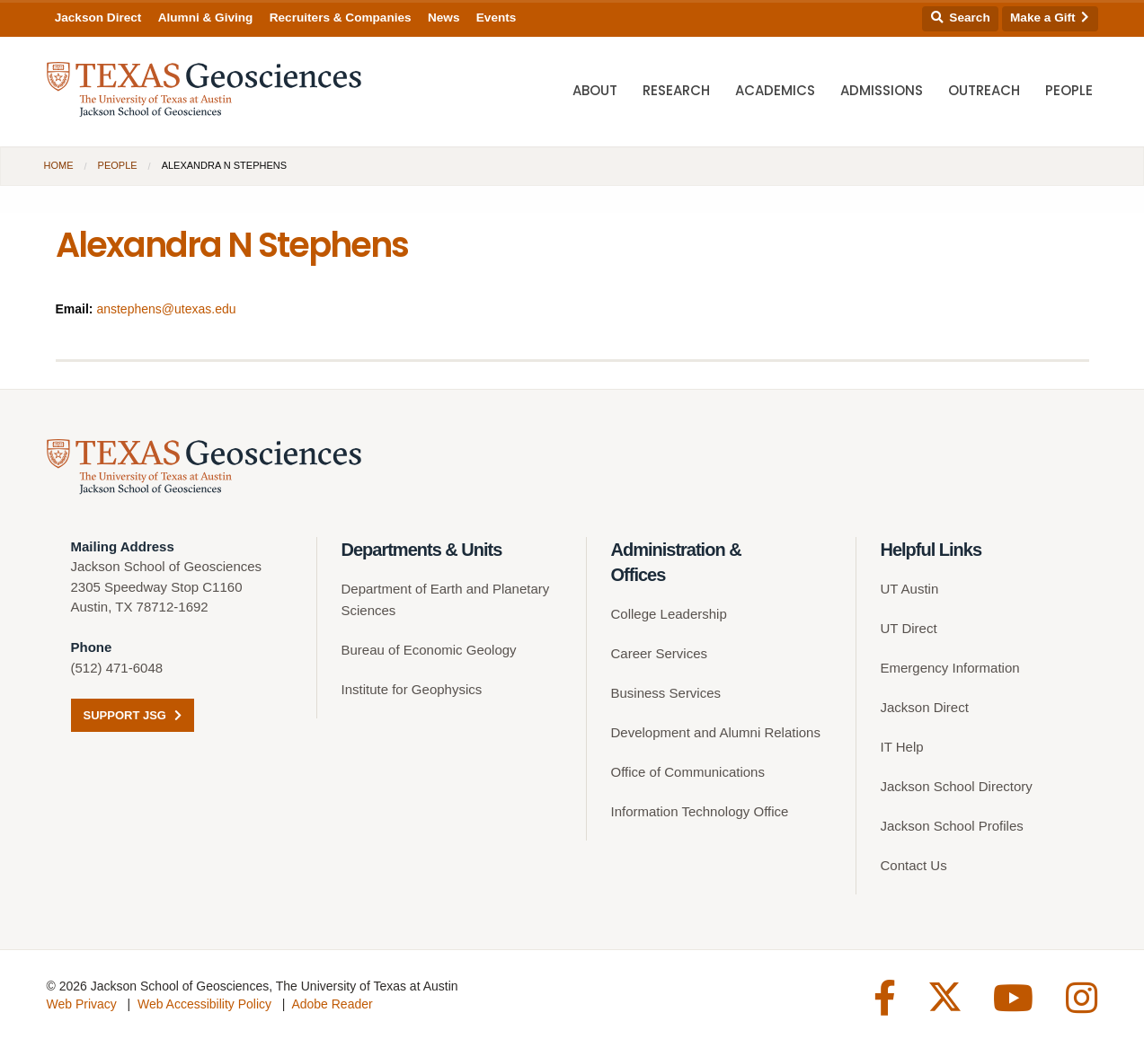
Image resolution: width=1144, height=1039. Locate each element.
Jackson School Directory (957, 786)
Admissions (881, 90)
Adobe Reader (331, 1004)
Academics (775, 90)
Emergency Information (950, 667)
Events (496, 17)
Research (676, 90)
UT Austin (910, 588)
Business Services (666, 692)
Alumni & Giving (205, 17)
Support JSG (133, 715)
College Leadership (669, 613)
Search (960, 17)
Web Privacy (82, 1004)
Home (59, 165)
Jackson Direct (98, 17)
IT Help (902, 746)
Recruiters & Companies (341, 17)
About (594, 90)
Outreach (984, 90)
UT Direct (909, 628)
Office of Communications (688, 771)
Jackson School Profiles (952, 825)
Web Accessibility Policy (204, 1004)
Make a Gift (1049, 17)
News (444, 17)
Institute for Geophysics (412, 689)
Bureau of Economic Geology (429, 649)
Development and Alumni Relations (715, 732)
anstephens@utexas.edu (165, 309)
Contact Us (914, 865)
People (1069, 90)
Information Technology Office (700, 811)
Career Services (659, 653)
